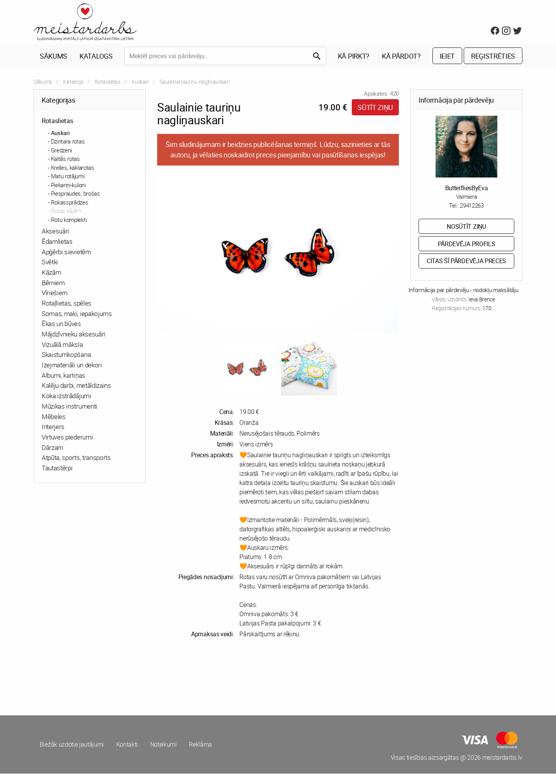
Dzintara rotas (68, 141)
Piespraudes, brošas (75, 194)
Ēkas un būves (61, 324)
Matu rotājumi (68, 176)
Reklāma (201, 745)
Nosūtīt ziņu (466, 227)
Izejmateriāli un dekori (72, 365)
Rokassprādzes (69, 202)
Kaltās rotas (65, 159)
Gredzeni (61, 150)
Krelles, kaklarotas (72, 168)
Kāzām (51, 272)
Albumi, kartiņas (63, 375)
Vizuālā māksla (62, 344)
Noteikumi (164, 745)
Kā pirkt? (354, 56)
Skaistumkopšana (66, 355)
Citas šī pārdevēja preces (466, 261)
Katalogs (96, 56)
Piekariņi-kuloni (68, 185)
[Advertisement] (154, 677)
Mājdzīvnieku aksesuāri (73, 334)
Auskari (140, 82)
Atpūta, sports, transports (76, 458)
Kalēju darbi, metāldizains (76, 386)
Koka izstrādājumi (66, 396)
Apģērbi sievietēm (66, 252)
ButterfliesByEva (466, 188)
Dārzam (52, 447)
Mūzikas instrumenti (69, 406)
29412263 (471, 206)
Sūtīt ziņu (375, 107)
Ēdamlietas (57, 241)
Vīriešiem (55, 293)
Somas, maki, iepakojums (77, 313)
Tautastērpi (57, 468)
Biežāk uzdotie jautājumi (72, 745)
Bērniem (53, 283)
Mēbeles (54, 416)
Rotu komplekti (69, 220)
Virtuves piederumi (67, 437)
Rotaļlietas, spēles (67, 303)
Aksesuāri (55, 231)
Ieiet (447, 56)
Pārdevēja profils (466, 244)
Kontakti (127, 745)
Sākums (53, 56)
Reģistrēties (493, 56)
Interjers (53, 426)
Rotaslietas (107, 82)
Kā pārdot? (401, 56)
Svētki (50, 262)
